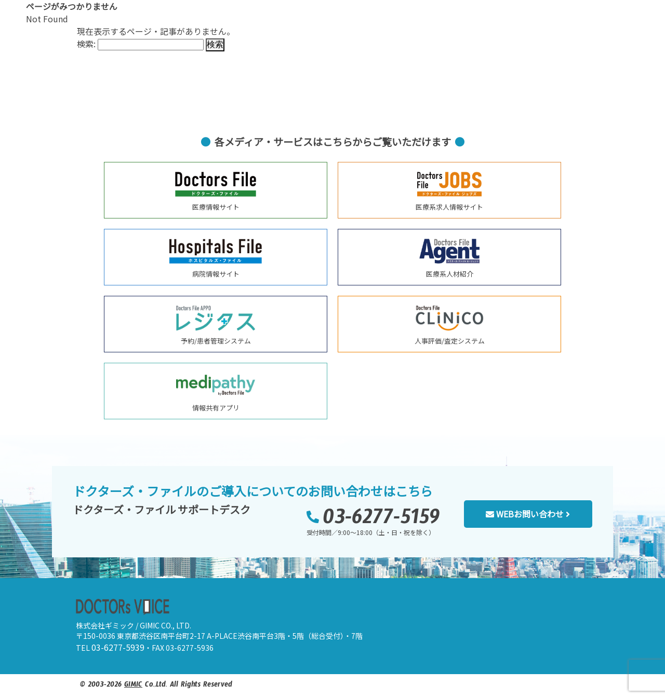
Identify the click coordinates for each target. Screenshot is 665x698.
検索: (86, 43)
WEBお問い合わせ (528, 514)
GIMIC (133, 686)
